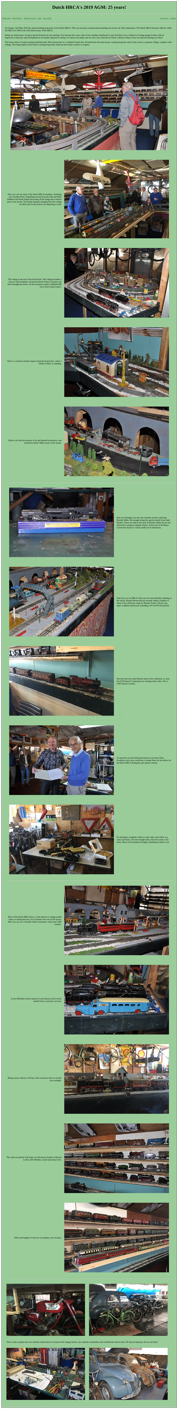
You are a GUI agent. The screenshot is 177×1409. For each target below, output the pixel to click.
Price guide (47, 18)
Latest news (164, 18)
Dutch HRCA (17, 18)
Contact (173, 18)
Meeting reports (30, 18)
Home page (6, 18)
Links (39, 18)
